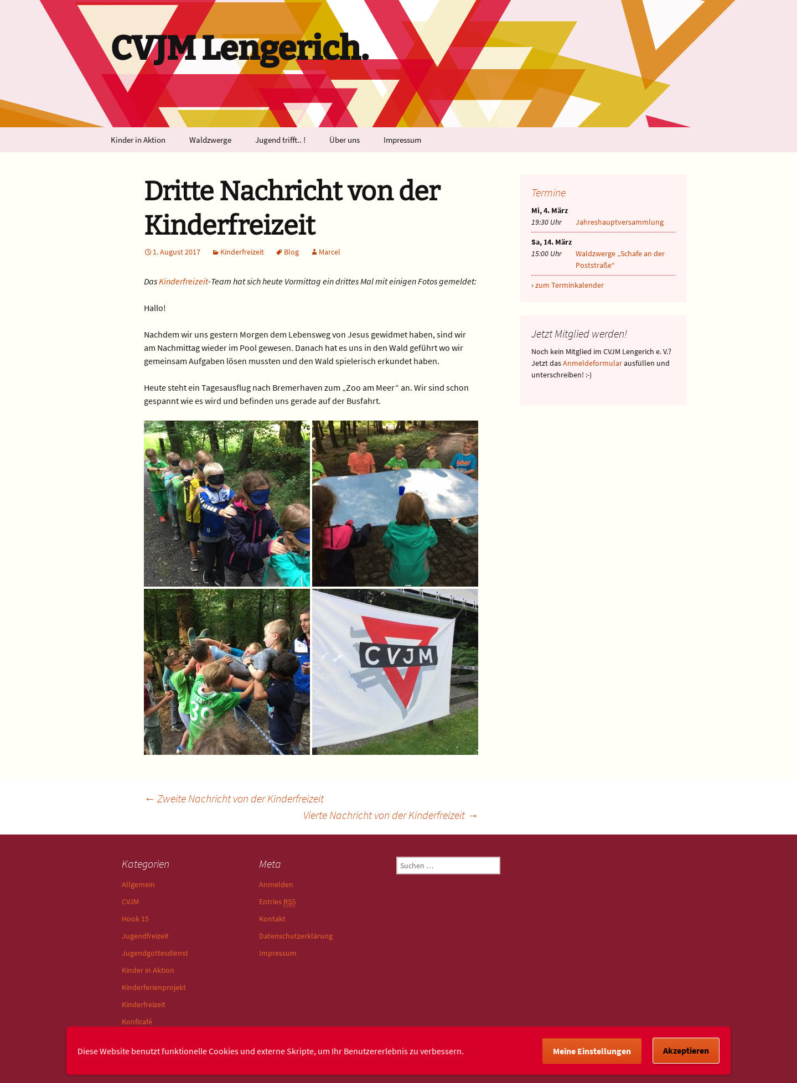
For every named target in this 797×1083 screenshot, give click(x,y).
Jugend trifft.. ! (280, 139)
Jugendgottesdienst (155, 953)
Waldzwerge (210, 139)
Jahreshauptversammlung (620, 222)
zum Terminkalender (569, 285)
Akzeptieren (686, 1050)
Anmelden (276, 884)
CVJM (130, 901)
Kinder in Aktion (138, 139)
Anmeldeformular (592, 363)
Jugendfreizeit (145, 936)
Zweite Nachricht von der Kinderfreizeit (234, 798)
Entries (277, 902)
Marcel (329, 252)
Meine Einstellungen (592, 1050)
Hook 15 (135, 919)
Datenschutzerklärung (296, 936)
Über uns (344, 139)
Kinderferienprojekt (154, 987)
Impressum (402, 139)
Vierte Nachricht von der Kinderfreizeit (390, 815)
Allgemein (138, 884)
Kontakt (272, 919)
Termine (548, 192)
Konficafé (137, 1022)
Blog (291, 252)
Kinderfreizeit (242, 252)
